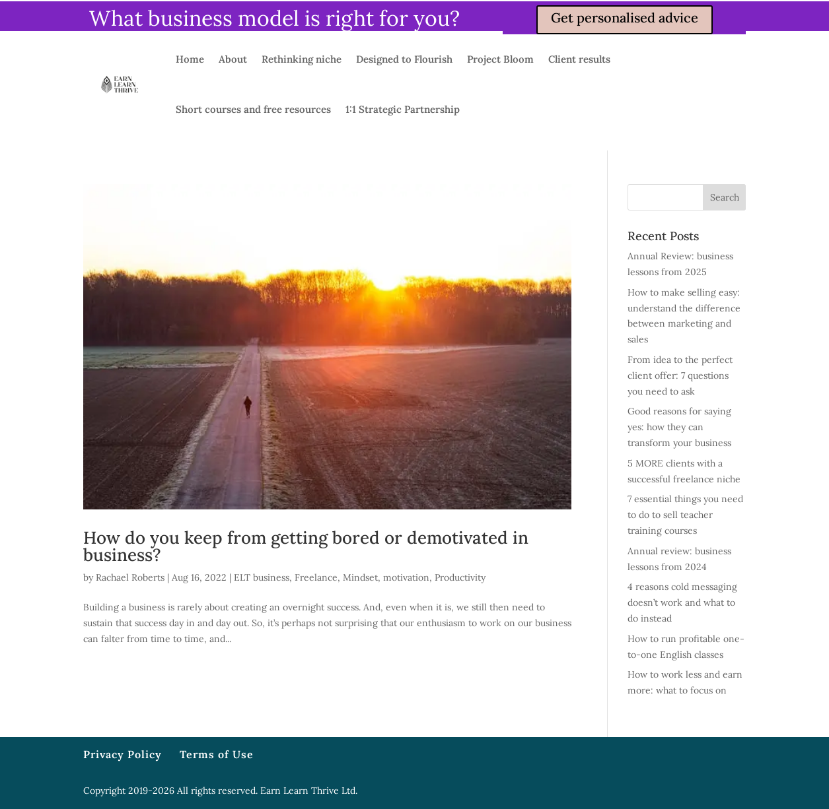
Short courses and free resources (253, 109)
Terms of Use (217, 754)
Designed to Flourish (404, 59)
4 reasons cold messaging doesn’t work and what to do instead (682, 602)
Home (190, 59)
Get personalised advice (624, 17)
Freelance (316, 577)
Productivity (460, 577)
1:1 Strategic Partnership (402, 109)
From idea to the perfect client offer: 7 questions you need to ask (680, 375)
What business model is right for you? (274, 18)
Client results (579, 59)
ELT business (261, 577)
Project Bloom (500, 59)
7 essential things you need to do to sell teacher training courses (685, 514)
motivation (406, 577)
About (233, 59)
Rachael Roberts (130, 577)
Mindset (360, 577)
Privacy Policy (122, 754)
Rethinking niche (302, 59)
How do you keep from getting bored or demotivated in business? (305, 546)
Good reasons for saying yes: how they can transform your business (679, 427)
